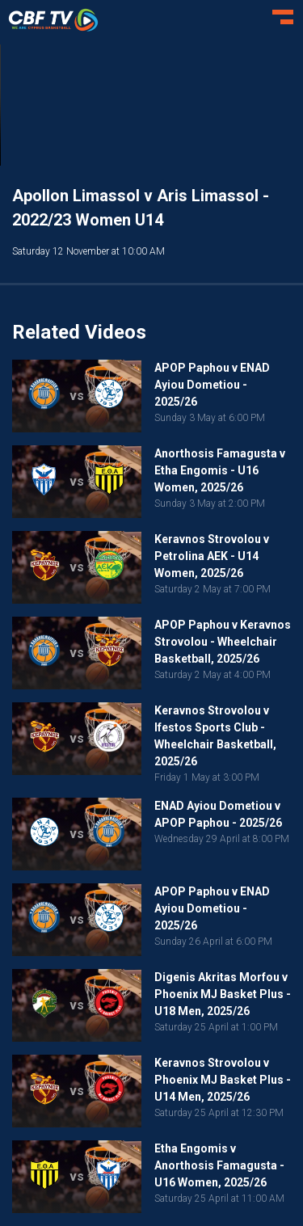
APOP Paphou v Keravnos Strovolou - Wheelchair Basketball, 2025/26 (222, 641)
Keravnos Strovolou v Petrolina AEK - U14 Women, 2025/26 (211, 556)
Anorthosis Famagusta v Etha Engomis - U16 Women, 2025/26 (219, 470)
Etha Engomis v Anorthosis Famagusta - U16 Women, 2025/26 (219, 1165)
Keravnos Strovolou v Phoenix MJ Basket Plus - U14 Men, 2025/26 (222, 1079)
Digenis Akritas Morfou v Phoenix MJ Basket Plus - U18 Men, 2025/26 (222, 994)
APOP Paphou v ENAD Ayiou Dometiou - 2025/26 (212, 384)
